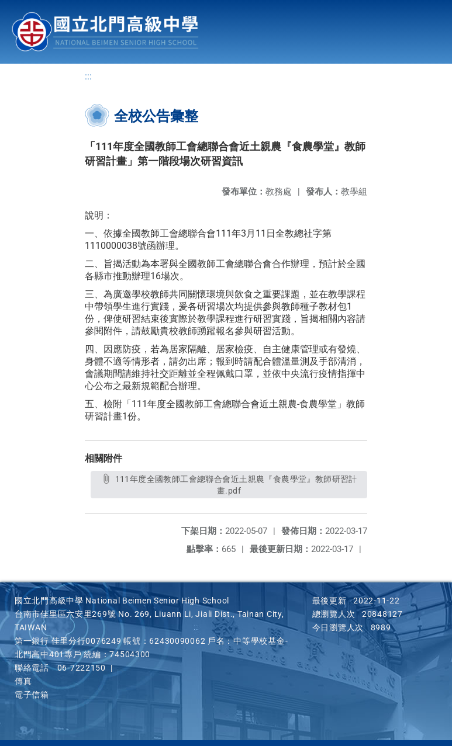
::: (88, 76)
